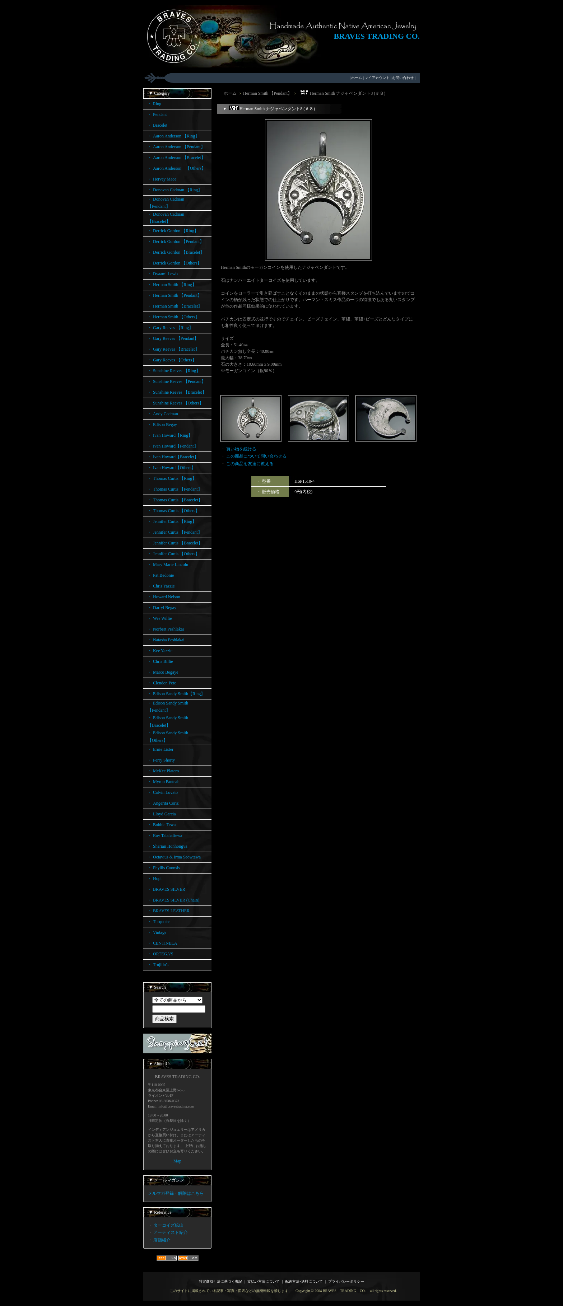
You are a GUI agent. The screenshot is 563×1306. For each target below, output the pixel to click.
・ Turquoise (159, 921)
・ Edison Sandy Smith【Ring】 (176, 693)
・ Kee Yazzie (160, 650)
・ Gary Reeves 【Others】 (172, 359)
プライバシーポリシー (346, 1281)
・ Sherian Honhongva (167, 846)
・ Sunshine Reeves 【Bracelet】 (177, 392)
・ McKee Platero (163, 770)
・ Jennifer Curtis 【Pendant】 (175, 532)
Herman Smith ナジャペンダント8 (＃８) (341, 93)
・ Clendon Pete (162, 682)
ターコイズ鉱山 (168, 1225)
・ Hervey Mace (162, 179)
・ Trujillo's (158, 964)
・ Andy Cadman (163, 413)
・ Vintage (157, 932)
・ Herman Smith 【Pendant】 (175, 295)
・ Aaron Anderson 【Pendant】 (176, 146)
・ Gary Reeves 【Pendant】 (173, 338)
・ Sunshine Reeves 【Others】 (176, 403)
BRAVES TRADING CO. (377, 36)
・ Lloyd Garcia (162, 813)
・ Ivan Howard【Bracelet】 (173, 456)
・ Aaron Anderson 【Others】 (177, 168)
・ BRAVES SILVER (166, 889)
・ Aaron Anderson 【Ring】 (173, 136)
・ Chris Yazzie (161, 586)
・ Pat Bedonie (161, 575)
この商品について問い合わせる (256, 456)
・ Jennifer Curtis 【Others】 (174, 553)
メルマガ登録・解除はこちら (176, 1193)
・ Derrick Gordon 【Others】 (174, 263)
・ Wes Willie (160, 618)
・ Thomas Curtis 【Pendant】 (175, 489)
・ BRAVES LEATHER (169, 910)
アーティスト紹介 (170, 1232)
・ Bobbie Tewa (162, 824)
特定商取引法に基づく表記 (220, 1281)
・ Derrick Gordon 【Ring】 (173, 230)
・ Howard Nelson (164, 596)
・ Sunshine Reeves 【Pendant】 (177, 381)
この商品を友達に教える (250, 463)
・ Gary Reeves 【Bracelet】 (173, 349)
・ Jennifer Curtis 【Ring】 (172, 521)
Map (177, 1161)
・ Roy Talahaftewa (165, 835)
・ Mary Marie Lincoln (168, 564)
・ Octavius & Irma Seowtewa (174, 857)
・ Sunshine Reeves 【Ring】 (174, 370)
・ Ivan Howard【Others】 (172, 467)
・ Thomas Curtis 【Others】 (174, 510)
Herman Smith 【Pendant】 (267, 93)
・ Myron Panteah (164, 781)
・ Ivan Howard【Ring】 (170, 435)
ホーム (356, 78)
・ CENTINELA (162, 943)
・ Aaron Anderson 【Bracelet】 (176, 157)
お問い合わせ (403, 78)
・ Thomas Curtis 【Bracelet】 (175, 499)
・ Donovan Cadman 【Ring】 (175, 189)
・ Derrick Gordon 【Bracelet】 (176, 252)
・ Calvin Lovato (163, 792)
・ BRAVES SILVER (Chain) (173, 900)
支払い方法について (263, 1281)
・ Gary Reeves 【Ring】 (170, 327)
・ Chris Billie (160, 661)
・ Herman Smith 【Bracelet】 (175, 306)
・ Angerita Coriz (163, 803)
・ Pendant (157, 114)
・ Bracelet (157, 125)
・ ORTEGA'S (160, 953)
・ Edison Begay (162, 424)
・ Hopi (155, 878)
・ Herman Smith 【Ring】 (172, 284)
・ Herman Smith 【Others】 (173, 316)
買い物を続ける (241, 448)
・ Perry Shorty (161, 760)
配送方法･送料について (304, 1281)
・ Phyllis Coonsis (164, 867)
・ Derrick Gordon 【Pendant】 (176, 241)
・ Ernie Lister (160, 749)
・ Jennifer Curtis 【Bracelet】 (175, 543)
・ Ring (154, 103)
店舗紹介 (162, 1239)
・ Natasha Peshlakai (166, 639)
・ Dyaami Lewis (163, 273)
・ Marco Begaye (163, 672)
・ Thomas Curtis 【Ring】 (172, 478)
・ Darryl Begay (162, 607)
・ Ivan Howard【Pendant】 (173, 446)
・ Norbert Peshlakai (166, 629)
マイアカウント (377, 78)
